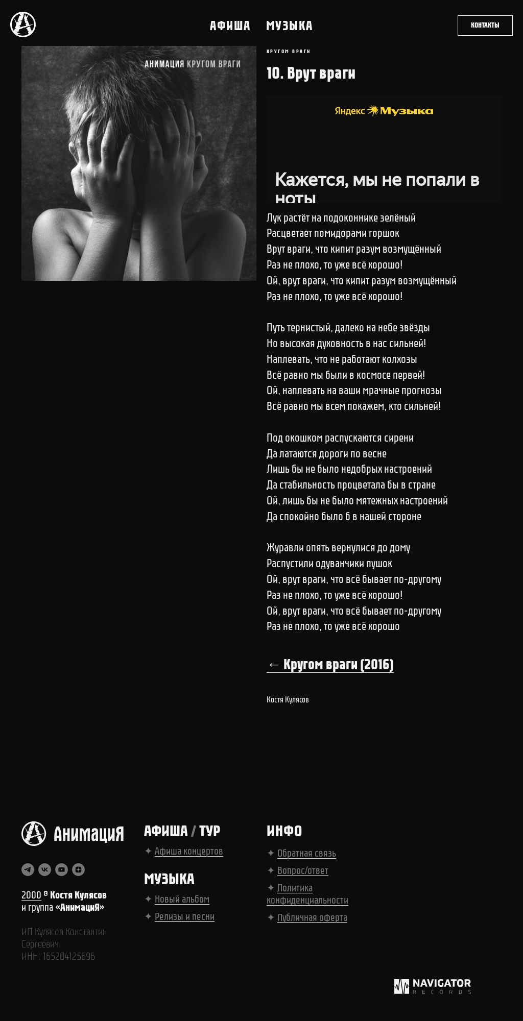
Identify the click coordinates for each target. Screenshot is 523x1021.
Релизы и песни (185, 921)
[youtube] (61, 874)
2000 (31, 899)
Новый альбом (182, 903)
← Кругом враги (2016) (330, 666)
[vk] (44, 874)
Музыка (289, 25)
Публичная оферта (312, 922)
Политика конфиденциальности (307, 898)
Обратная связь (306, 857)
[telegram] (27, 874)
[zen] (78, 874)
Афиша (230, 25)
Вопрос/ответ (302, 875)
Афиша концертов (189, 855)
